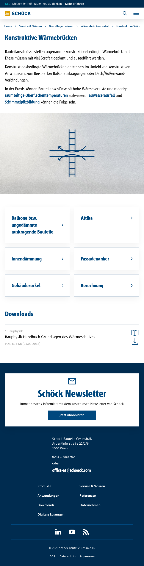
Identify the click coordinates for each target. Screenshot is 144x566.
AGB (52, 556)
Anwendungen (48, 496)
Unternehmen (90, 505)
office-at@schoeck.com (71, 470)
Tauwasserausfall (101, 95)
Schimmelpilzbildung (22, 102)
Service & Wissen (92, 486)
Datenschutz (67, 556)
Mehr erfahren (74, 3)
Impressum (87, 556)
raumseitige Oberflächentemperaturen (36, 95)
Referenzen (88, 496)
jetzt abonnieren (72, 415)
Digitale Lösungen (51, 514)
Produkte (44, 486)
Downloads (46, 505)
